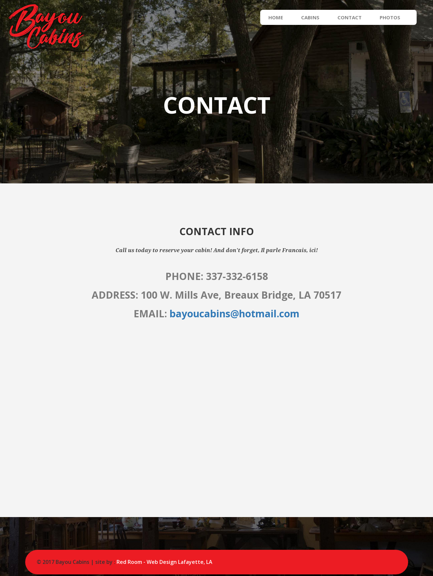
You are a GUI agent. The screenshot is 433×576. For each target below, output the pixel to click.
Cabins (317, 17)
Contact (356, 17)
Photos (396, 17)
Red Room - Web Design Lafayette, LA (164, 562)
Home (282, 17)
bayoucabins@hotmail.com (234, 313)
